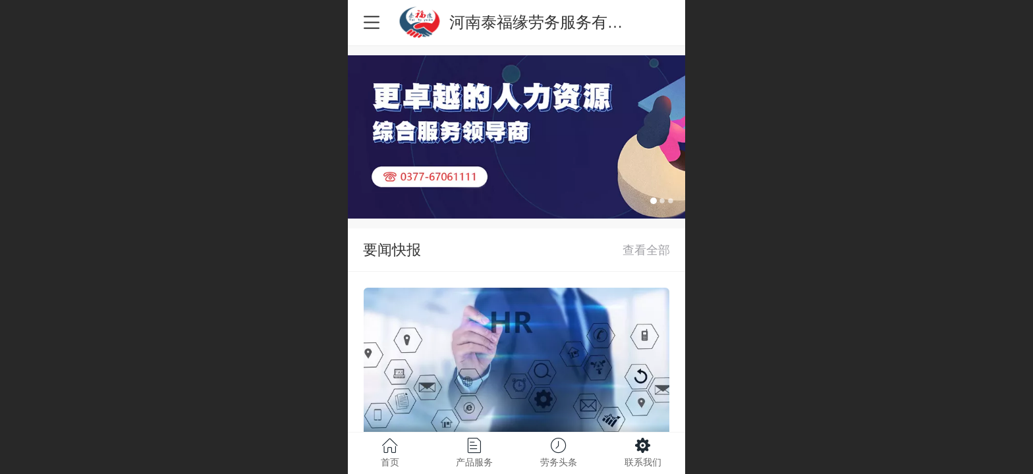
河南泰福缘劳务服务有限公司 (552, 22)
